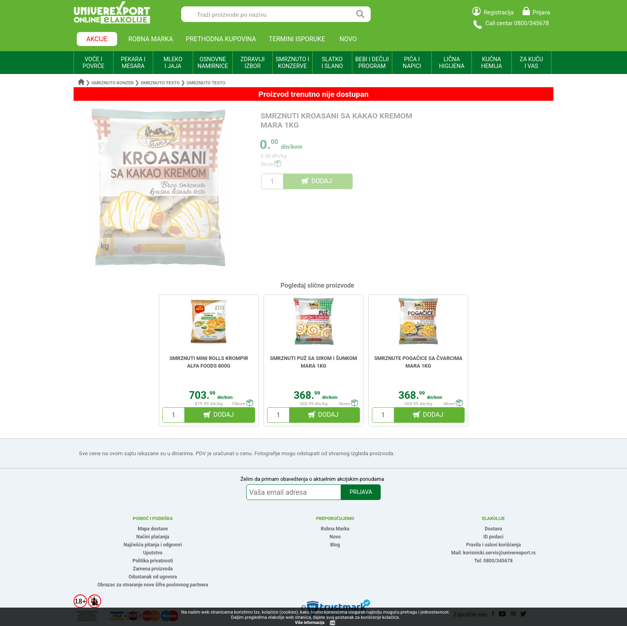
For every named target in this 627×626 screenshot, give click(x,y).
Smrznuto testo (161, 83)
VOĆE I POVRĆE (93, 63)
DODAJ (322, 181)
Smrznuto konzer (113, 83)
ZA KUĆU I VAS (531, 63)
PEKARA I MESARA (133, 63)
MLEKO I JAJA (173, 63)
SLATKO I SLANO (332, 63)
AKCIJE (97, 39)
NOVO (348, 39)
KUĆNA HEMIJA (491, 63)
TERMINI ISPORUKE (297, 39)
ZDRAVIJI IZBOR (252, 63)
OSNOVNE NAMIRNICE (213, 63)
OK (333, 623)
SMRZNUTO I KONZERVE (292, 63)
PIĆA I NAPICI (412, 63)
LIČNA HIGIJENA (452, 63)
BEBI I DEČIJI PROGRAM (372, 63)
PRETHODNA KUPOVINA (221, 39)
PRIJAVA (360, 492)
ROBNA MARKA (150, 39)
